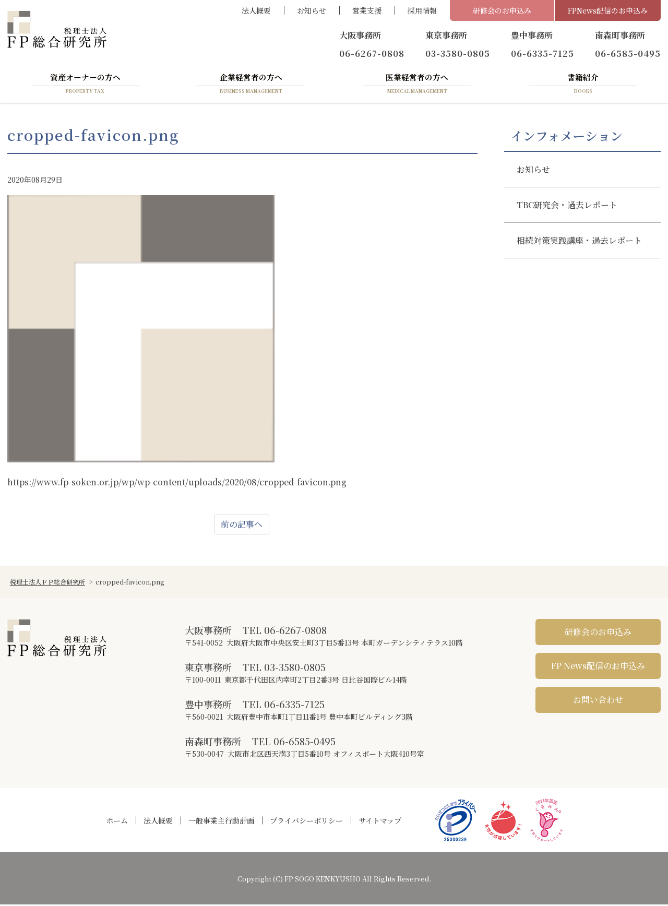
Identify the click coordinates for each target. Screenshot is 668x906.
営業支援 (366, 10)
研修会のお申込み (502, 10)
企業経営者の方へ (251, 85)
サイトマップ (380, 822)
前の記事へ (242, 526)
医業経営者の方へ (417, 85)
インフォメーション (566, 137)
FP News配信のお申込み (598, 668)
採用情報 (422, 10)
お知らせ (311, 10)
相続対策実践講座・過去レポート (579, 242)
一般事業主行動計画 (221, 822)
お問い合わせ (598, 702)
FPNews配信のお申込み (608, 10)
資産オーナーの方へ (85, 85)
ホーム (117, 822)
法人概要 (256, 10)
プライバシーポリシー (306, 822)
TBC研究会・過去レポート (567, 206)
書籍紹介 (583, 85)
